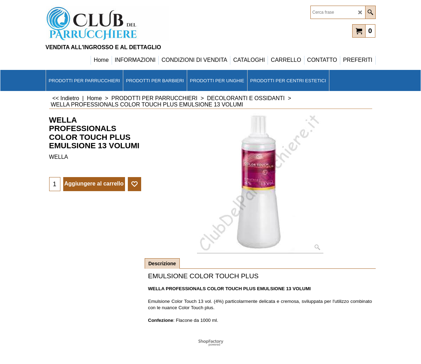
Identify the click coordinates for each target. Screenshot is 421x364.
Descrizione (162, 263)
